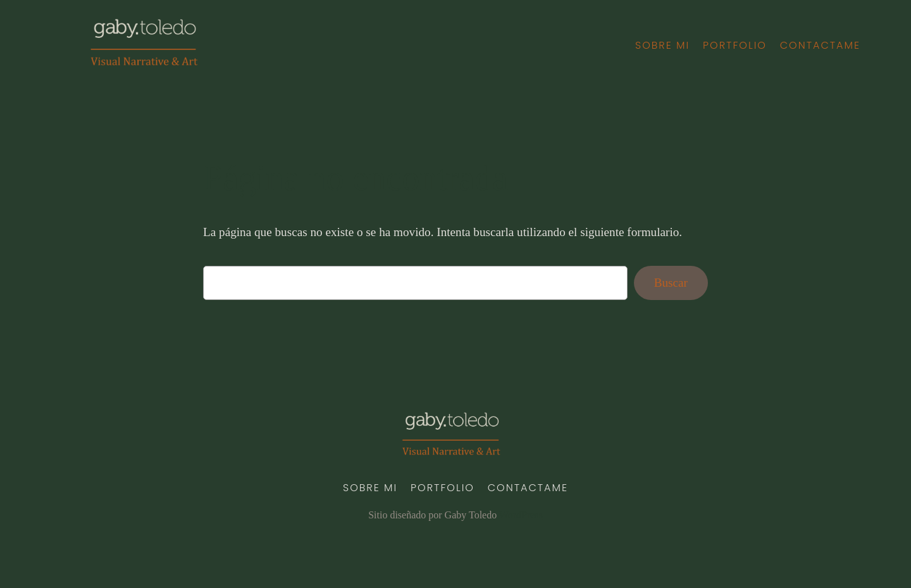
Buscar (671, 282)
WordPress (521, 515)
